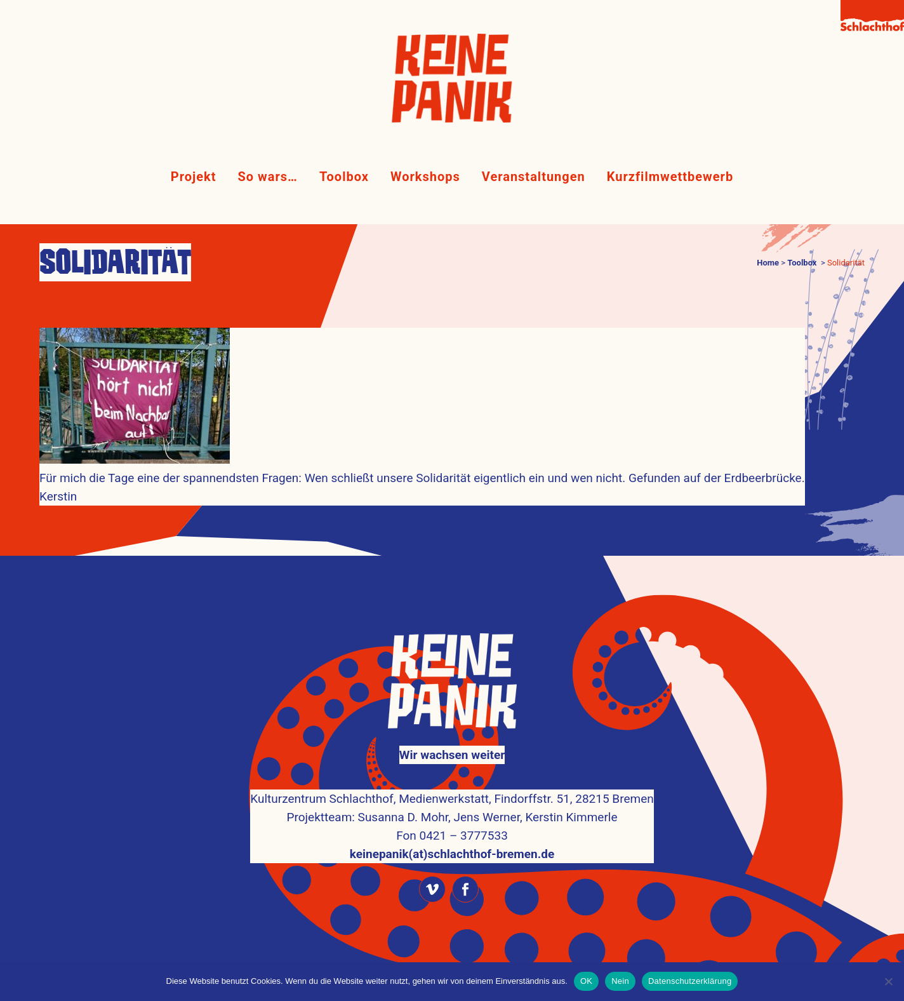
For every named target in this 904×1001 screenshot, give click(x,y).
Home (768, 262)
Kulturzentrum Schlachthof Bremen (473, 939)
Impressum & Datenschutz (451, 958)
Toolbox (801, 262)
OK (586, 981)
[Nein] (888, 981)
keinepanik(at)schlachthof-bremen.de (452, 820)
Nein (620, 981)
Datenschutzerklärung (689, 981)
